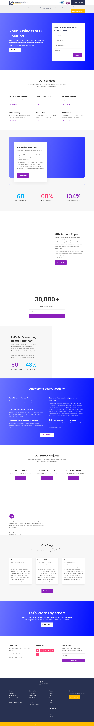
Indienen (78, 55)
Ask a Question (47, 434)
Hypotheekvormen (32, 7)
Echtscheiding (32, 697)
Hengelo (51, 700)
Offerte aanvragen (77, 7)
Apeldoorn (51, 693)
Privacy (51, 714)
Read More (47, 590)
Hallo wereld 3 (15, 560)
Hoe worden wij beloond (15, 697)
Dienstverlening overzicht (15, 702)
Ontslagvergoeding (34, 704)
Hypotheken (32, 693)
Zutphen (51, 702)
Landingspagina (53, 7)
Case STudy (20, 478)
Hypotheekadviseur (20, 2)
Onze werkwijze (13, 695)
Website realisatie (27, 724)
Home (24, 7)
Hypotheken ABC (43, 7)
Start (12, 7)
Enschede (17, 4)
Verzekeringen (32, 695)
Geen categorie (47, 8)
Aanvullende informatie (15, 700)
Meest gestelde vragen (64, 7)
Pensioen (31, 700)
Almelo (50, 697)
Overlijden (31, 702)
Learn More (15, 50)
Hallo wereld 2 (42, 560)
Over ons (11, 693)
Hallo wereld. (68, 560)
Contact (51, 716)
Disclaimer (51, 712)
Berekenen (18, 7)
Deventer (51, 695)
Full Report (66, 262)
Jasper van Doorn (19, 562)
